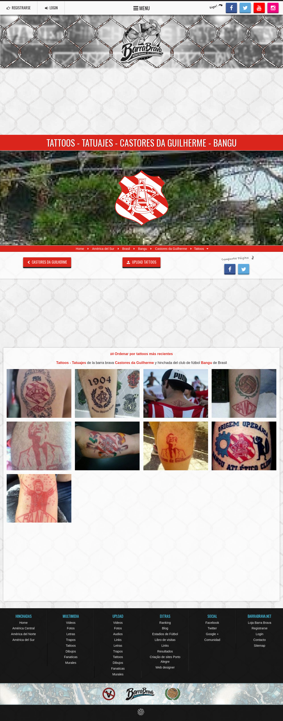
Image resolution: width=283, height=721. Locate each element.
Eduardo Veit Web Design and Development (141, 712)
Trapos (71, 640)
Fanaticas (71, 657)
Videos (71, 622)
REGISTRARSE (18, 7)
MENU (141, 7)
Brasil (126, 248)
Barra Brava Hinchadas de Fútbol (141, 41)
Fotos (71, 628)
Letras (70, 634)
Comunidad (212, 640)
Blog (165, 628)
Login (259, 634)
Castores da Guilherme (171, 248)
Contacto (259, 640)
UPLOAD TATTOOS (141, 262)
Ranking (165, 622)
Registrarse (260, 628)
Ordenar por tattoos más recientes (141, 354)
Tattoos (71, 645)
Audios (118, 634)
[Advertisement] (141, 101)
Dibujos (71, 651)
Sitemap (259, 645)
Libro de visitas (165, 640)
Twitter (212, 628)
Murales (70, 662)
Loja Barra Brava (259, 622)
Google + (212, 634)
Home (80, 248)
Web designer (165, 667)
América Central (23, 628)
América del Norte (23, 634)
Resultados (165, 651)
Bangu (142, 248)
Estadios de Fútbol (165, 634)
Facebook (212, 622)
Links (118, 640)
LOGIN (51, 7)
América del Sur (103, 248)
